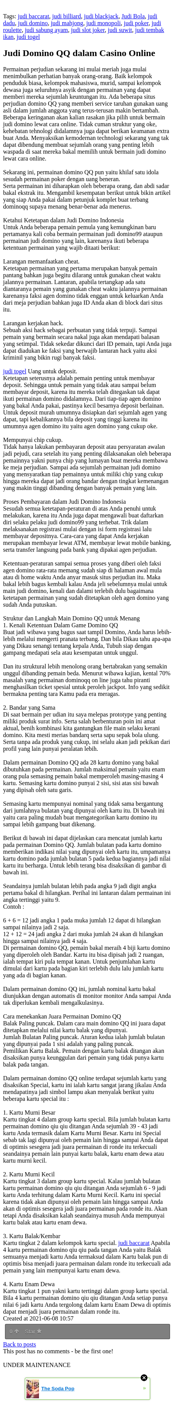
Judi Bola (133, 16)
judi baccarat (33, 16)
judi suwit (120, 30)
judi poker (136, 23)
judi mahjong (67, 23)
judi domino (33, 23)
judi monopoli (103, 23)
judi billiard (66, 16)
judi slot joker (88, 30)
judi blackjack (101, 16)
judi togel (28, 37)
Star (33, 1331)
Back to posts (19, 1344)
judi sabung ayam (46, 30)
